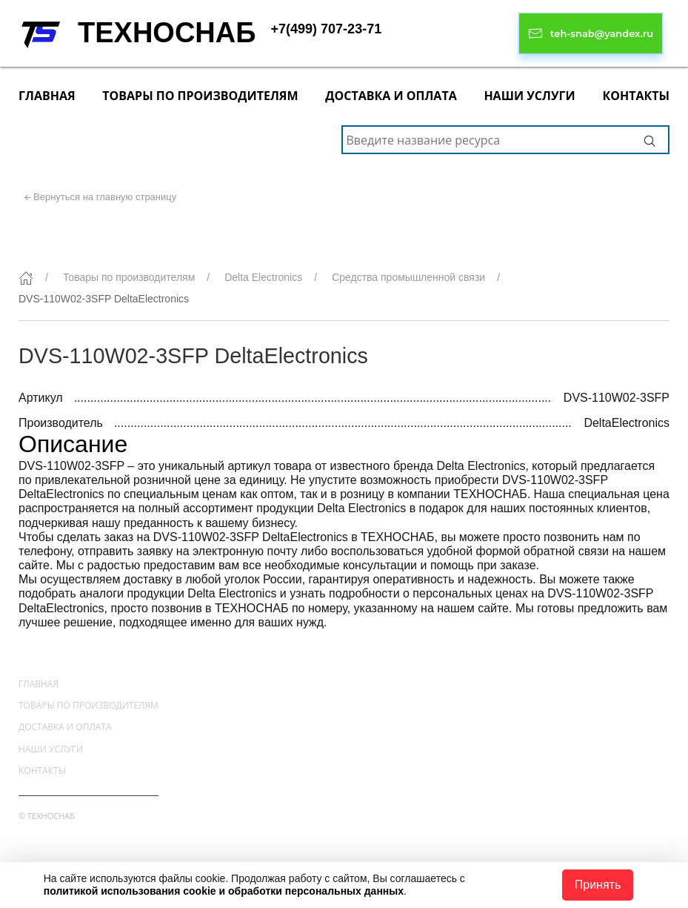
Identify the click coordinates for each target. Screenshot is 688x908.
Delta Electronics (263, 277)
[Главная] (26, 278)
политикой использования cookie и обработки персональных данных (224, 891)
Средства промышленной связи (408, 277)
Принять (598, 884)
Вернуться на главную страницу (104, 196)
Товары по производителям (200, 95)
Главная (47, 95)
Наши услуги (529, 95)
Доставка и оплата (390, 95)
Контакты (635, 95)
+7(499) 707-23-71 (326, 28)
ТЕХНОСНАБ (167, 32)
